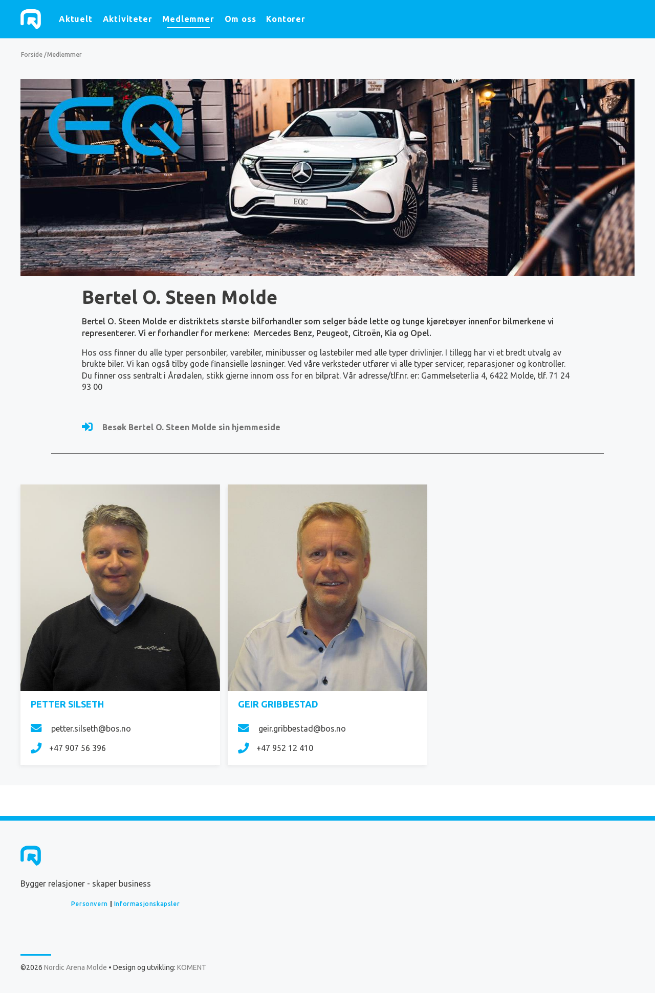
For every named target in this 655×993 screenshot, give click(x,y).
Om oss (240, 19)
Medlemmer (188, 19)
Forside (31, 54)
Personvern (89, 904)
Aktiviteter (127, 19)
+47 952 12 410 (275, 748)
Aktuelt (76, 19)
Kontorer (285, 19)
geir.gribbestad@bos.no (292, 728)
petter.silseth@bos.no (81, 728)
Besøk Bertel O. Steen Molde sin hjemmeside (181, 427)
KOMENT (191, 967)
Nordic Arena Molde (30, 19)
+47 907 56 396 (68, 748)
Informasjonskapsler (147, 904)
